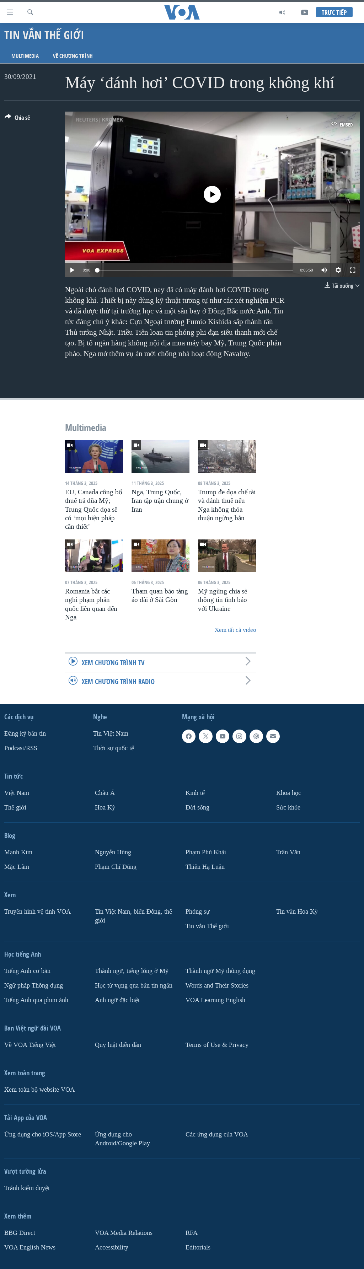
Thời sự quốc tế (113, 748)
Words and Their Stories (217, 985)
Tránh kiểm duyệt (27, 1188)
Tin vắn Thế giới (207, 926)
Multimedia (25, 56)
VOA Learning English (215, 1000)
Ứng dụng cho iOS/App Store (42, 1134)
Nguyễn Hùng (113, 852)
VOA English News (29, 1247)
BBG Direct (19, 1232)
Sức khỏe (288, 807)
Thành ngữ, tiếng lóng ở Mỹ (131, 971)
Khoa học (288, 793)
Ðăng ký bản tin (25, 734)
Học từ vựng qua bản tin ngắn (133, 985)
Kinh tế (195, 793)
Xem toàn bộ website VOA (39, 1089)
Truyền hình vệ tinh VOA (37, 912)
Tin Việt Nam (110, 734)
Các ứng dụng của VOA (217, 1134)
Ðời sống (197, 807)
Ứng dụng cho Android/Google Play (122, 1138)
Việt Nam (16, 793)
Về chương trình (73, 56)
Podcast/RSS (20, 748)
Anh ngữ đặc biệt (117, 1000)
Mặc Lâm (16, 867)
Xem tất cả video (235, 630)
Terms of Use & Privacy (217, 1045)
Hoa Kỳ (105, 807)
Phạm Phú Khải (206, 852)
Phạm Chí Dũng (115, 867)
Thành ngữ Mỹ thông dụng (220, 971)
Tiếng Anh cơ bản (27, 971)
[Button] (17, 119)
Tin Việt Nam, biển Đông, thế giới (133, 916)
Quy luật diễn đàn (118, 1045)
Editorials (198, 1247)
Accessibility (111, 1247)
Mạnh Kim (18, 852)
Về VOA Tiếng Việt (30, 1045)
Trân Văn (288, 852)
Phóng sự (198, 912)
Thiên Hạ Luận (205, 867)
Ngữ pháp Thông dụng (33, 985)
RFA (192, 1232)
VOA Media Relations (123, 1232)
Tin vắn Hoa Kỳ (297, 912)
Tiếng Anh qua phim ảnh (36, 1000)
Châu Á (105, 793)
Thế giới (15, 807)
